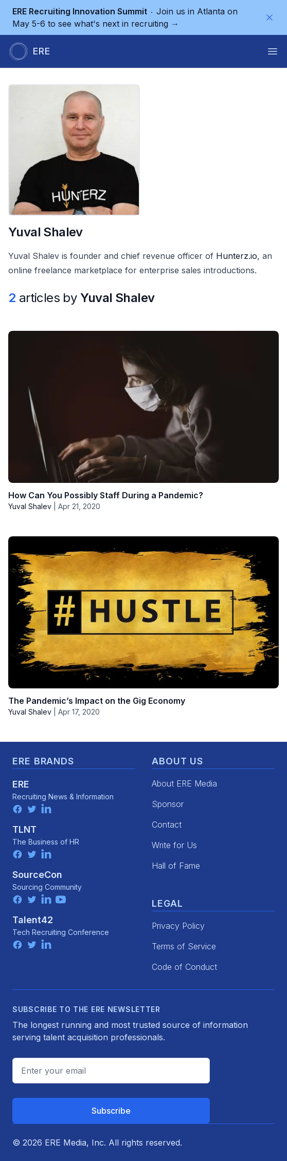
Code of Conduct (184, 967)
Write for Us (174, 845)
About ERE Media (184, 783)
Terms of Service (184, 946)
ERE (20, 784)
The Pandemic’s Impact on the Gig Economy (96, 701)
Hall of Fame (176, 865)
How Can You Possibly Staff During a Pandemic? (105, 495)
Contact (167, 824)
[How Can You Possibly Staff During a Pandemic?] (143, 407)
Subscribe (111, 1111)
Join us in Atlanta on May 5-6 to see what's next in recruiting (125, 17)
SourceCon (37, 874)
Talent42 (32, 919)
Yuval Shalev (29, 506)
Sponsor (168, 804)
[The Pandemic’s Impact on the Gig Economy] (143, 612)
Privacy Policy (178, 926)
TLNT (24, 829)
